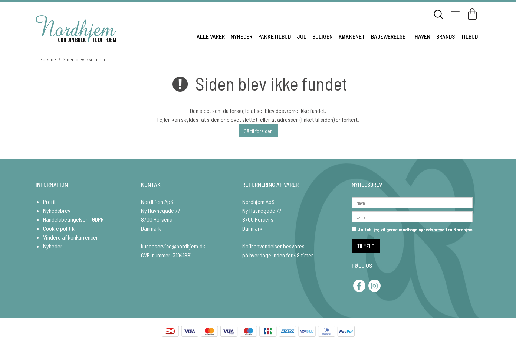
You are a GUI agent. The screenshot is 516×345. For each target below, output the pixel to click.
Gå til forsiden (258, 131)
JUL (301, 36)
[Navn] (412, 201)
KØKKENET (352, 36)
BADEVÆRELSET (390, 36)
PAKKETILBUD (274, 36)
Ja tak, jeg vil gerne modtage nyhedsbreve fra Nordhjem (412, 229)
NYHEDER (241, 36)
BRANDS (445, 36)
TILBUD (469, 36)
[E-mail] (412, 215)
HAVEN (422, 36)
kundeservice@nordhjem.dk (173, 246)
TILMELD (366, 246)
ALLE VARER (211, 36)
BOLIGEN (322, 36)
